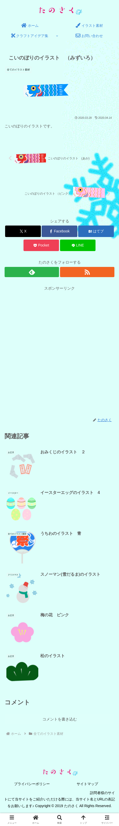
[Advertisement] (59, 351)
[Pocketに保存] (41, 245)
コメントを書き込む (59, 719)
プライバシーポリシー (32, 784)
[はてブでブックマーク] (96, 231)
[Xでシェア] (23, 231)
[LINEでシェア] (78, 245)
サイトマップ (87, 784)
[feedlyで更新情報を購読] (32, 272)
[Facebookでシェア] (59, 231)
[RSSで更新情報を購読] (87, 272)
